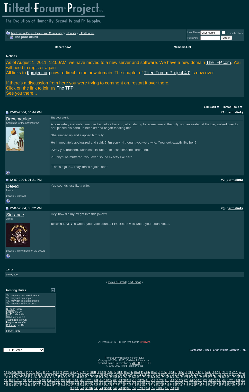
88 (45, 375)
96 (72, 375)
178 (215, 377)
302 (77, 385)
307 (101, 385)
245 (49, 383)
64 (206, 372)
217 (158, 380)
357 (162, 388)
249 (68, 383)
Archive (234, 350)
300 (68, 385)
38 (118, 372)
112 (144, 375)
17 (47, 372)
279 (210, 383)
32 (98, 372)
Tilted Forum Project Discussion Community (37, 33)
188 (20, 380)
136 (16, 377)
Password (192, 37)
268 (158, 383)
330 (210, 385)
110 (134, 375)
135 (11, 377)
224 (191, 380)
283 (229, 383)
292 (30, 385)
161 (134, 377)
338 (73, 388)
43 (135, 372)
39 (121, 372)
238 (16, 383)
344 (101, 388)
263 (134, 383)
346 (110, 388)
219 (167, 380)
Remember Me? (232, 33)
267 (153, 383)
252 (82, 383)
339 (77, 388)
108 (125, 375)
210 (125, 380)
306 (96, 385)
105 (111, 375)
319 (158, 385)
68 (220, 372)
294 (39, 385)
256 (101, 383)
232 (229, 380)
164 (148, 377)
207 (110, 380)
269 (162, 383)
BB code (10, 309)
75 (243, 372)
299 (63, 385)
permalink (234, 112)
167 (162, 377)
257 (106, 383)
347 (115, 388)
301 (73, 385)
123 (196, 375)
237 (11, 383)
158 (120, 377)
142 (44, 377)
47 (149, 372)
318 (153, 385)
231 (224, 380)
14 (37, 372)
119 (177, 375)
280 (215, 383)
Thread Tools (230, 106)
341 (87, 388)
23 (67, 372)
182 (233, 377)
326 (191, 385)
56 (179, 372)
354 (148, 388)
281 (219, 383)
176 (205, 377)
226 (200, 380)
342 (91, 388)
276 (196, 383)
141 (39, 377)
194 (49, 380)
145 (58, 377)
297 (54, 385)
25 (74, 372)
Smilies (10, 311)
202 (87, 380)
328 (200, 385)
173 (191, 377)
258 (110, 383)
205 (101, 380)
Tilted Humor (87, 33)
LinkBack (210, 106)
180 (224, 377)
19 (54, 372)
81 (22, 375)
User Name (193, 32)
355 (153, 388)
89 (49, 375)
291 (25, 385)
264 (139, 383)
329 (205, 385)
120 (182, 375)
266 (148, 383)
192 (39, 380)
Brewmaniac (18, 118)
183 (238, 377)
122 (191, 375)
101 (92, 375)
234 (238, 380)
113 (148, 375)
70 (226, 372)
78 (11, 375)
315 (139, 385)
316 (144, 385)
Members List (182, 47)
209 (120, 380)
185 (6, 380)
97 (76, 375)
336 (238, 385)
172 (186, 377)
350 (129, 388)
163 (144, 377)
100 (87, 375)
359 (172, 388)
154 (101, 377)
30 (91, 372)
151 (87, 377)
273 (181, 383)
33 (101, 372)
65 (209, 372)
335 (233, 385)
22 (64, 372)
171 (181, 377)
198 (68, 380)
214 (144, 380)
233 (233, 380)
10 (23, 372)
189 (25, 380)
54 (172, 372)
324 (181, 385)
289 (16, 385)
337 (243, 385)
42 (132, 372)
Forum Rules (13, 330)
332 (219, 385)
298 (58, 385)
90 (52, 375)
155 (106, 377)
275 (191, 383)
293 (35, 385)
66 (213, 372)
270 (167, 383)
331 (215, 385)
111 (139, 375)
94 (66, 375)
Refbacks (11, 325)
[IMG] (9, 314)
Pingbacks (11, 322)
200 (77, 380)
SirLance (15, 214)
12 (30, 372)
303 (82, 385)
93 (62, 375)
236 (6, 383)
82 (25, 375)
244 (44, 383)
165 (153, 377)
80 (18, 375)
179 (219, 377)
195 (54, 380)
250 (73, 383)
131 (234, 375)
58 (186, 372)
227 (205, 380)
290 (20, 385)
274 (186, 383)
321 (167, 385)
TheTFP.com (218, 62)
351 (134, 388)
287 (6, 385)
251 (77, 383)
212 (134, 380)
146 (63, 377)
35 (108, 372)
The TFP (65, 88)
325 (186, 385)
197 (63, 380)
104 (106, 375)
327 (196, 385)
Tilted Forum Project (216, 350)
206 (106, 380)
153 (96, 377)
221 (177, 380)
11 (27, 372)
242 (35, 383)
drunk (9, 274)
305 (91, 385)
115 (158, 375)
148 (73, 377)
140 (35, 377)
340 (82, 388)
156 (110, 377)
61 (196, 372)
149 (77, 377)
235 (243, 380)
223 (186, 380)
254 (91, 383)
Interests (71, 33)
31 (94, 372)
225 (196, 380)
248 (63, 383)
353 (144, 388)
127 (215, 375)
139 (30, 377)
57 (182, 372)
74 (240, 372)
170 (177, 377)
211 (129, 380)
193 (44, 380)
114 (153, 375)
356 (158, 388)
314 (134, 385)
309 (110, 385)
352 (139, 388)
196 (58, 380)
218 (162, 380)
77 (8, 375)
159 (125, 377)
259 (115, 383)
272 (177, 383)
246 (54, 383)
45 (142, 372)
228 (210, 380)
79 (15, 375)
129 (224, 375)
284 (233, 383)
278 (205, 383)
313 (129, 385)
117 (167, 375)
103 (101, 375)
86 (39, 375)
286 (243, 383)
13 (34, 372)
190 (30, 380)
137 (20, 377)
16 (44, 372)
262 (129, 383)
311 (120, 385)
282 (224, 383)
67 (216, 372)
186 (11, 380)
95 (69, 375)
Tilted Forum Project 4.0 (167, 72)
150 (82, 377)
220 (172, 380)
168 (167, 377)
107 (120, 375)
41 (128, 372)
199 (73, 380)
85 (35, 375)
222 (181, 380)
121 (186, 375)
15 (40, 372)
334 (229, 385)
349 (125, 388)
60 (192, 372)
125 (205, 375)
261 (125, 383)
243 (39, 383)
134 (6, 377)
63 (203, 372)
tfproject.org (38, 72)
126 (210, 375)
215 (148, 380)
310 (115, 385)
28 (84, 372)
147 (68, 377)
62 (199, 372)
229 (215, 380)
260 (120, 383)
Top (243, 350)
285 (238, 383)
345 (106, 388)
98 (79, 375)
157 (115, 377)
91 (55, 375)
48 (152, 372)
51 (162, 372)
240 (25, 383)
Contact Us (196, 350)
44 (138, 372)
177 (210, 377)
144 (54, 377)
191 (35, 380)
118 (172, 375)
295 (44, 385)
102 (96, 375)
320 (162, 385)
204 (96, 380)
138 (25, 377)
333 (224, 385)
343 (96, 388)
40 (125, 372)
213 (139, 380)
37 (115, 372)
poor (16, 274)
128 (219, 375)
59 (189, 372)
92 (59, 375)
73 (236, 372)
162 (139, 377)
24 (71, 372)
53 (169, 372)
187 (16, 380)
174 (196, 377)
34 (105, 372)
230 (219, 380)
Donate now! (63, 47)
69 (223, 372)
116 (163, 375)
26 (78, 372)
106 (115, 375)
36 (111, 372)
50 (159, 372)
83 (28, 375)
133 (243, 375)
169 (172, 377)
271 (172, 383)
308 (106, 385)
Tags (9, 269)
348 (120, 388)
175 (200, 377)
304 (87, 385)
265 (144, 383)
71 (230, 372)
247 (58, 383)
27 (81, 372)
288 (11, 385)
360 (177, 388)
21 (61, 372)
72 (233, 372)
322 (172, 385)
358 (167, 388)
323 (177, 385)
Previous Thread (117, 282)
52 (165, 372)
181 (229, 377)
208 (115, 380)
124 (201, 375)
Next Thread (134, 282)
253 (87, 383)
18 (50, 372)
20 (57, 372)
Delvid (12, 186)
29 (88, 372)
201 (82, 380)
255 (96, 383)
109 (130, 375)
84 (32, 375)
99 (82, 375)
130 (229, 375)
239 (20, 383)
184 (243, 377)
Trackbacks (12, 320)
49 (155, 372)
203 (91, 380)
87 (42, 375)
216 (153, 380)
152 (91, 377)
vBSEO (136, 363)
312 (125, 385)
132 (238, 375)
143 (49, 377)
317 (148, 385)
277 (200, 383)
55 (176, 372)
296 (49, 385)
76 (5, 375)
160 (129, 377)
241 (30, 383)
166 (158, 377)
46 (145, 372)
